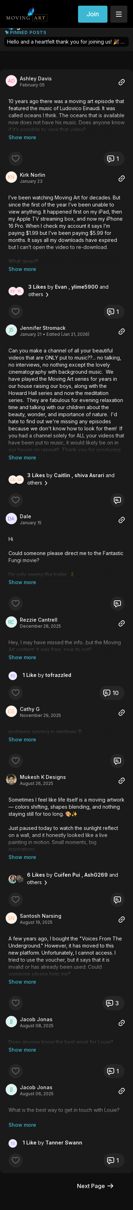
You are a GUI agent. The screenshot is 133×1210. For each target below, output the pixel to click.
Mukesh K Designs (43, 742)
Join (93, 14)
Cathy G (30, 681)
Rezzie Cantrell (38, 598)
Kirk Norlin (32, 168)
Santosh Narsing (40, 873)
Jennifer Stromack (43, 314)
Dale (25, 502)
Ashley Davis (36, 78)
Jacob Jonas (36, 970)
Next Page (95, 1122)
